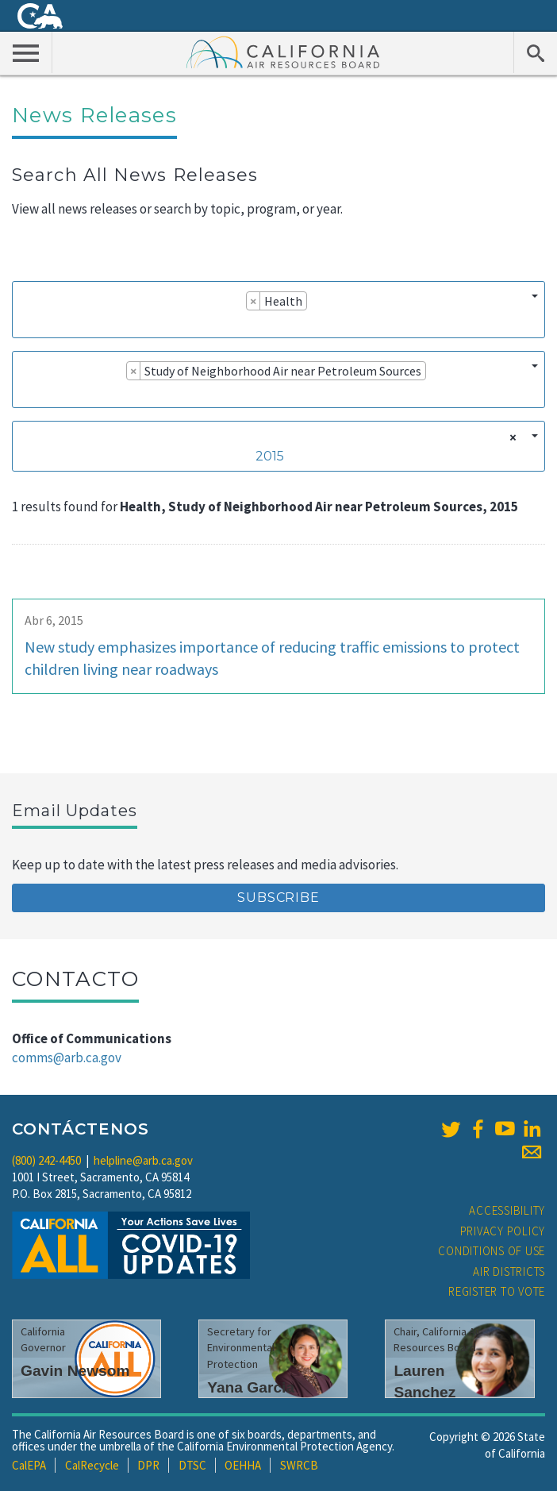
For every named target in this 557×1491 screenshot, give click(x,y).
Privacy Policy (503, 1231)
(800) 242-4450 (46, 1160)
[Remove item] (253, 301)
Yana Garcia (250, 1387)
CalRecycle (92, 1465)
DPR (148, 1465)
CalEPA (29, 1465)
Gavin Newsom (75, 1370)
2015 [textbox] (269, 456)
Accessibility (507, 1210)
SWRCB (299, 1465)
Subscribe (278, 897)
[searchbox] (24, 323)
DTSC (192, 1465)
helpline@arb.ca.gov (143, 1160)
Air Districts (509, 1271)
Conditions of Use (491, 1250)
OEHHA (243, 1465)
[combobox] (278, 309)
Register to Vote (496, 1291)
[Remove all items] (511, 437)
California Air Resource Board (283, 51)
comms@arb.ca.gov (66, 1057)
